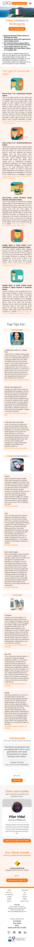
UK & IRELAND (17, 921)
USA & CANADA (17, 923)
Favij (6, 513)
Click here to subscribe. (11, 506)
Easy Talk (8, 654)
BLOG (24, 894)
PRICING (9, 901)
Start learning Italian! (19, 3)
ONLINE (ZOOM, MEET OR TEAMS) (17, 927)
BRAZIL (17, 925)
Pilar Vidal (17, 817)
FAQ (25, 892)
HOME (9, 890)
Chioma (7, 476)
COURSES (9, 897)
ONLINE (9, 899)
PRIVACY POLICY (25, 901)
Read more (17, 780)
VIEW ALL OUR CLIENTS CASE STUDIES (17, 841)
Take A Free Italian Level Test (18, 225)
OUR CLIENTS (24, 890)
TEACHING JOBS (9, 894)
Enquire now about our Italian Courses (13, 121)
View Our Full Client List (17, 880)
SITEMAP (25, 899)
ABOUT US (9, 892)
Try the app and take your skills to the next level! (16, 646)
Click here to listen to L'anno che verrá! (16, 448)
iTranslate (8, 615)
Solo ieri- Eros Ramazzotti (13, 387)
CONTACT (24, 897)
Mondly (7, 693)
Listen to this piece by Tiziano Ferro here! (17, 380)
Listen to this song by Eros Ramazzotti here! (16, 414)
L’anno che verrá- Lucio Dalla (14, 422)
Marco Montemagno (11, 552)
